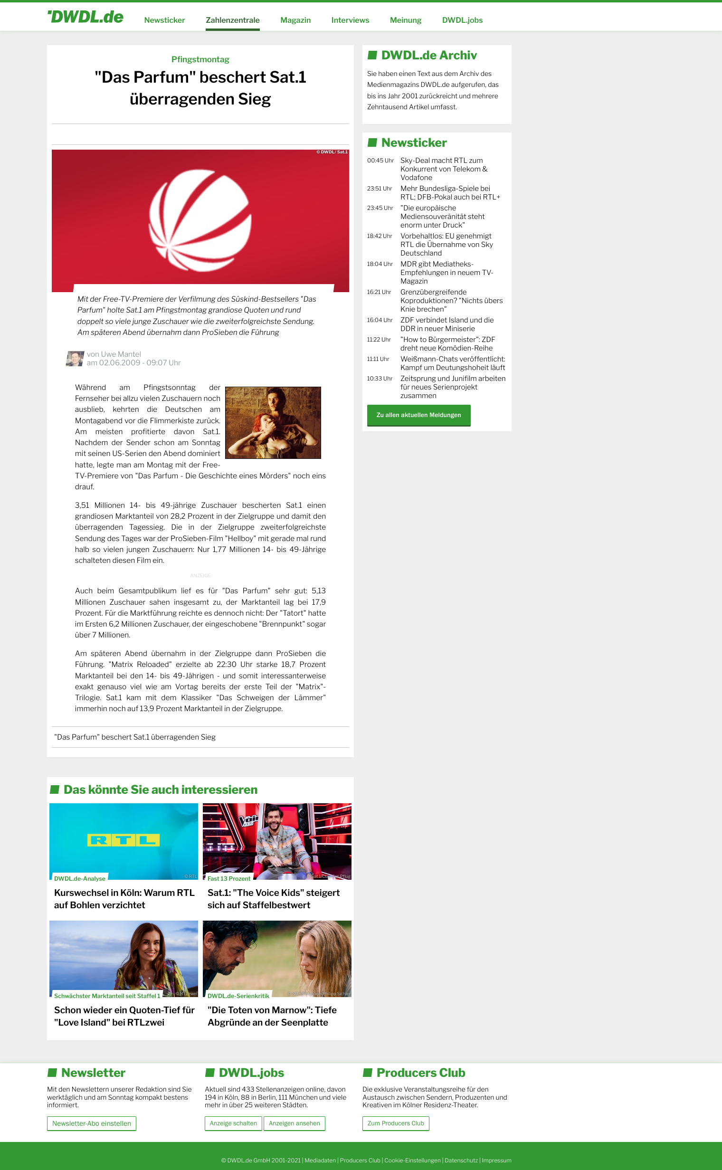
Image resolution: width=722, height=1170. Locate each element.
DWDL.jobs (462, 20)
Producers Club (360, 1160)
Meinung (406, 20)
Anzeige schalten (233, 1123)
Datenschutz (461, 1160)
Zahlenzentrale (233, 20)
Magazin (295, 20)
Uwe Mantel (121, 354)
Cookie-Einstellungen (412, 1160)
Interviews (351, 20)
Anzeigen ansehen (294, 1123)
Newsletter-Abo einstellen (91, 1123)
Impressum (497, 1160)
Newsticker (164, 20)
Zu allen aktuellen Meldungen (419, 415)
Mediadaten (320, 1160)
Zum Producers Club (396, 1123)
